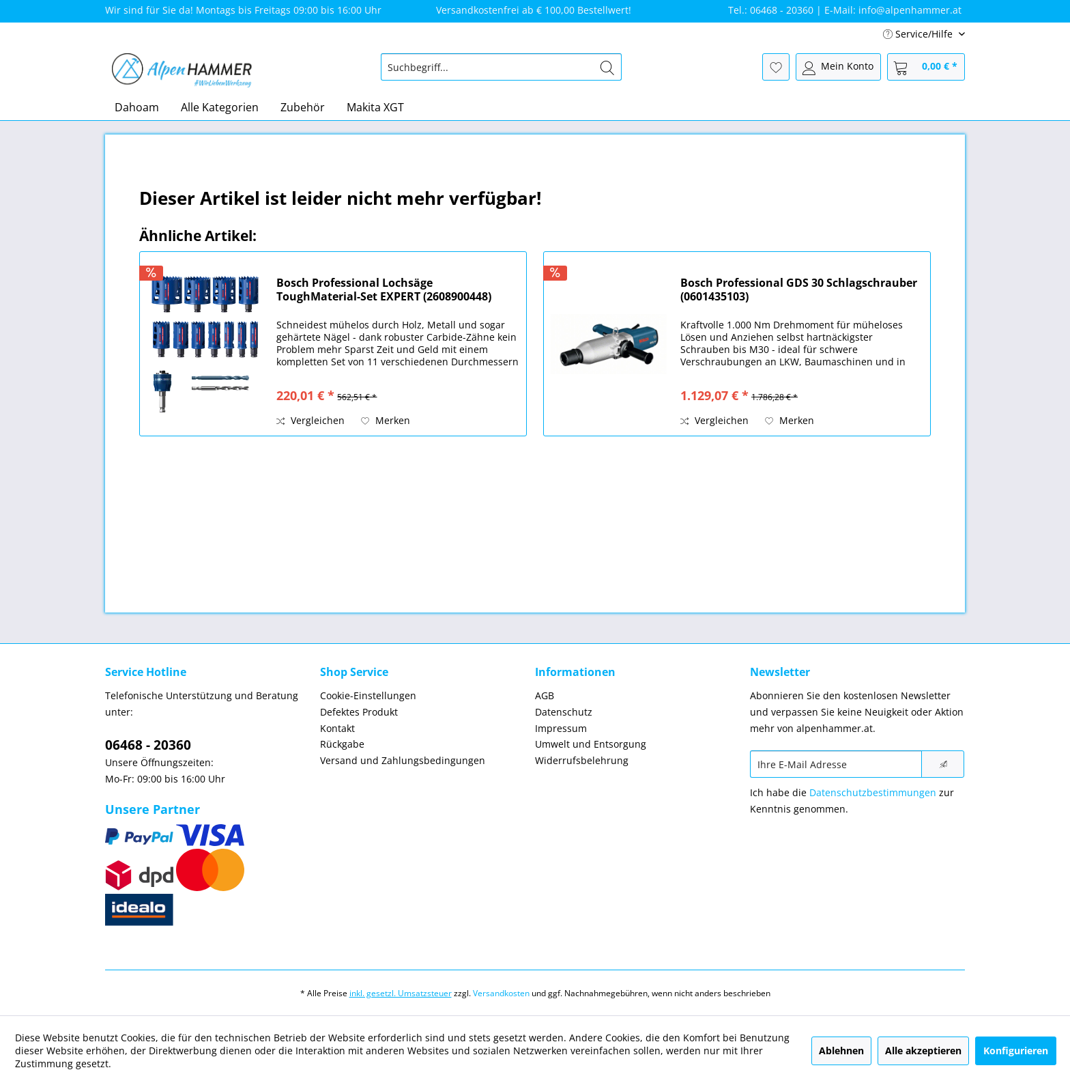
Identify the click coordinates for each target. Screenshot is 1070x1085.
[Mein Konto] (838, 67)
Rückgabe (342, 743)
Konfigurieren (1015, 1050)
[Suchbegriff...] (501, 67)
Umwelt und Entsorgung (590, 743)
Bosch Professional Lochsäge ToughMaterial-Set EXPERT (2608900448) (383, 289)
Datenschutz (563, 711)
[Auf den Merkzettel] (385, 420)
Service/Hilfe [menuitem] (919, 33)
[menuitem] (501, 67)
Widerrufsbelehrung (581, 760)
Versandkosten (501, 993)
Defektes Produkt (359, 711)
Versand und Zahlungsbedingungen (402, 760)
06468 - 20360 (148, 745)
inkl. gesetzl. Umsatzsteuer (400, 993)
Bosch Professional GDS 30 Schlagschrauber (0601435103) (798, 289)
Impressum (561, 728)
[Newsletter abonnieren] (942, 764)
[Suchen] (607, 67)
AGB (544, 695)
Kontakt (337, 728)
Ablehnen (841, 1050)
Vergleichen (310, 420)
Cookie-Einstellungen (368, 695)
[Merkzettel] (776, 67)
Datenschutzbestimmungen (872, 792)
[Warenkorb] (926, 67)
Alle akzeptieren (923, 1050)
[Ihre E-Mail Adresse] (836, 764)
